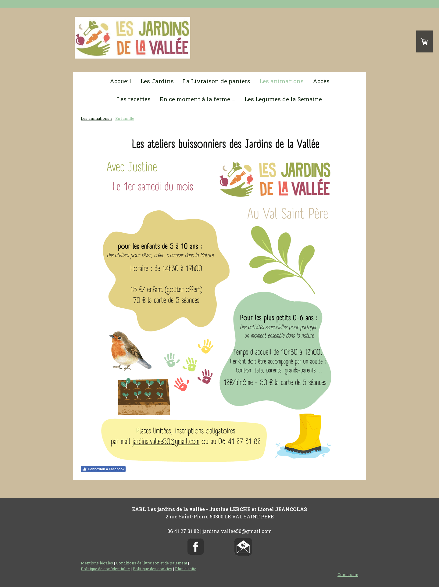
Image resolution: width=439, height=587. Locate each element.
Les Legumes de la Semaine (283, 99)
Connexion (347, 574)
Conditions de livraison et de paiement (151, 562)
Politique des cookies (152, 568)
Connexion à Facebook (103, 469)
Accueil (120, 81)
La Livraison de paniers (216, 81)
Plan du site (185, 568)
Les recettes (134, 99)
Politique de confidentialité (105, 568)
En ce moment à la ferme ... (197, 99)
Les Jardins (157, 81)
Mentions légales (97, 562)
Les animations (281, 81)
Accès (321, 81)
